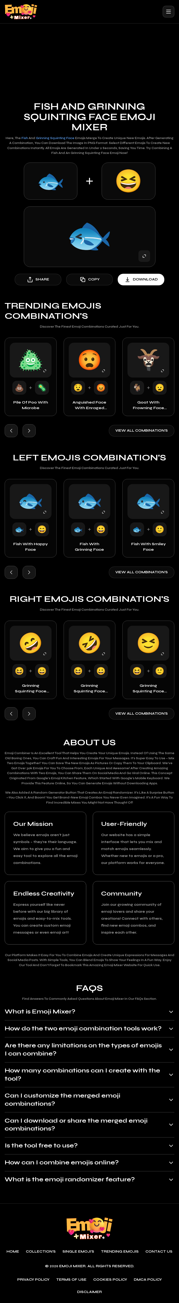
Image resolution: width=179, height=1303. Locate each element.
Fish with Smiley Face (148, 547)
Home (13, 1252)
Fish (24, 138)
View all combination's (141, 431)
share (38, 279)
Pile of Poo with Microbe (30, 405)
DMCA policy (148, 1280)
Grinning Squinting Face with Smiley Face (148, 688)
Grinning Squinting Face (55, 138)
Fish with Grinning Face (89, 547)
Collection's (41, 1252)
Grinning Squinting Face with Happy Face (30, 688)
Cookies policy (110, 1280)
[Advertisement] (89, 58)
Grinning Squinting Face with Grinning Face (89, 688)
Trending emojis (120, 1252)
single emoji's (78, 1252)
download (141, 279)
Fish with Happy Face (30, 547)
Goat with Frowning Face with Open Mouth (148, 405)
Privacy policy (33, 1280)
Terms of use (71, 1280)
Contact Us (158, 1252)
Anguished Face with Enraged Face (89, 405)
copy (89, 279)
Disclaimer (89, 1292)
